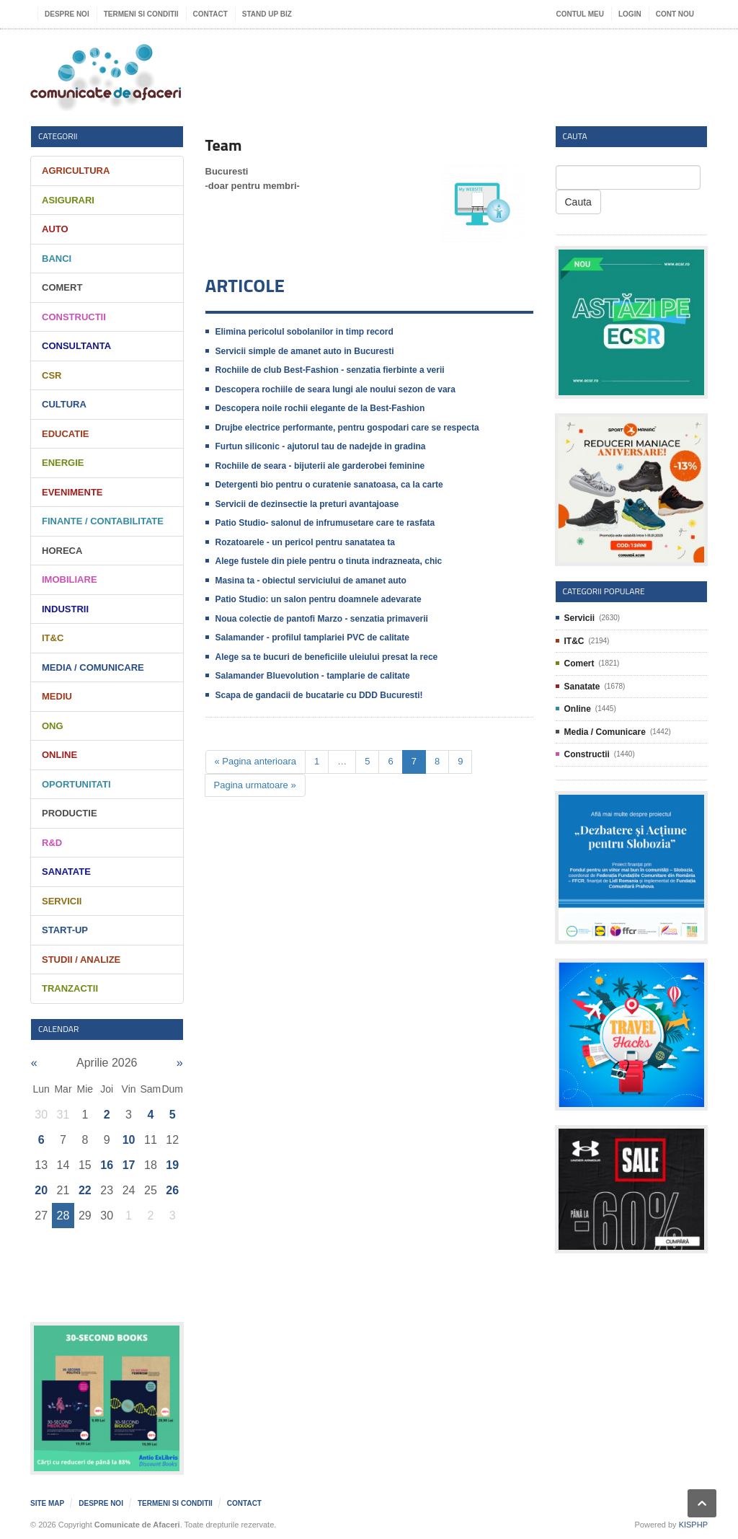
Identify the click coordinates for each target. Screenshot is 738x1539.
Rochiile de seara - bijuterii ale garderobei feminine (320, 466)
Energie (63, 462)
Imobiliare (69, 579)
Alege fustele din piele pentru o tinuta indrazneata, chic (329, 561)
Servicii (61, 901)
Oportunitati (76, 784)
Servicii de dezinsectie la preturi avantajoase (307, 504)
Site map (47, 1503)
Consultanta (76, 345)
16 (106, 1165)
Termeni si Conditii (141, 14)
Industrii (65, 609)
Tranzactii (70, 988)
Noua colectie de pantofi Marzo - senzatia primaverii (321, 619)
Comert (62, 287)
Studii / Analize (81, 959)
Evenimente (72, 492)
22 (85, 1190)
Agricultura (76, 170)
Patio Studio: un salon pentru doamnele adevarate (318, 599)
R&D (52, 842)
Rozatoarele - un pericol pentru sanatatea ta (305, 542)
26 (172, 1190)
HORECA (62, 550)
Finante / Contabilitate (103, 521)
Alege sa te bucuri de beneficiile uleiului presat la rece (326, 657)
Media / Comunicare (93, 667)
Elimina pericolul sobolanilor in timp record (304, 332)
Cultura (64, 404)
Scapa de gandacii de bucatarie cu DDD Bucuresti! (319, 695)
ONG (52, 725)
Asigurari (68, 200)
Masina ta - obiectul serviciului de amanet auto (310, 581)
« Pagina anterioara (255, 761)
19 (172, 1165)
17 (129, 1165)
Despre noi (67, 14)
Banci (56, 258)
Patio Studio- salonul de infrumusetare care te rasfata (325, 523)
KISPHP (693, 1524)
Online (59, 754)
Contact (210, 14)
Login (629, 14)
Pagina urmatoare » (255, 785)
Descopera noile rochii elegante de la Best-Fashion (320, 408)
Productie (69, 813)
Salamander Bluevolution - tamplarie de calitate (312, 676)
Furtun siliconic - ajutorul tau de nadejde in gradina (320, 446)
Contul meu (580, 14)
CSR (51, 375)
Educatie (65, 433)
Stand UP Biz (267, 14)
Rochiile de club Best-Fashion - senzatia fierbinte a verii (330, 370)
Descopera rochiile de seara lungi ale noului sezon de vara (335, 389)
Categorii (58, 136)
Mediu (57, 696)
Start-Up (65, 930)
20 (41, 1190)
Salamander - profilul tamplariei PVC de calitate (312, 637)
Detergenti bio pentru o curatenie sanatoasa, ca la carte (329, 485)
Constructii (74, 317)
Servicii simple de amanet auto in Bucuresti (304, 351)
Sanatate (66, 871)
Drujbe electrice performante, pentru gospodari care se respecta (347, 428)
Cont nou (675, 14)
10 (129, 1140)
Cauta (578, 202)
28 (63, 1215)
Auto (55, 229)
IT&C (52, 637)
